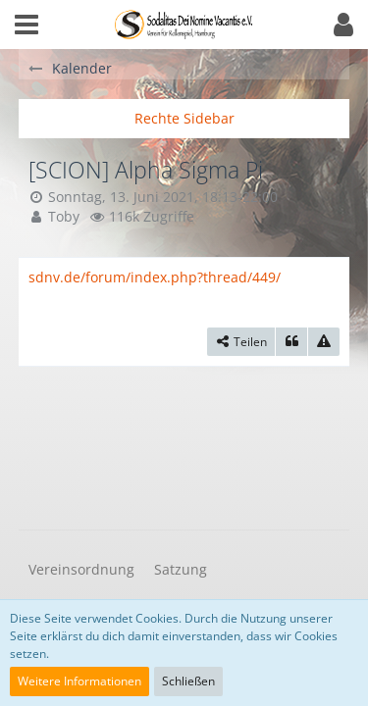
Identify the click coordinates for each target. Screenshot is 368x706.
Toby (63, 216)
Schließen (188, 681)
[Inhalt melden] (324, 342)
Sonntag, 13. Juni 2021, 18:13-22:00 (163, 196)
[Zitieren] (291, 342)
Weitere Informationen (79, 681)
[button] (26, 24)
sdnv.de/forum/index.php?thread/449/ (154, 277)
